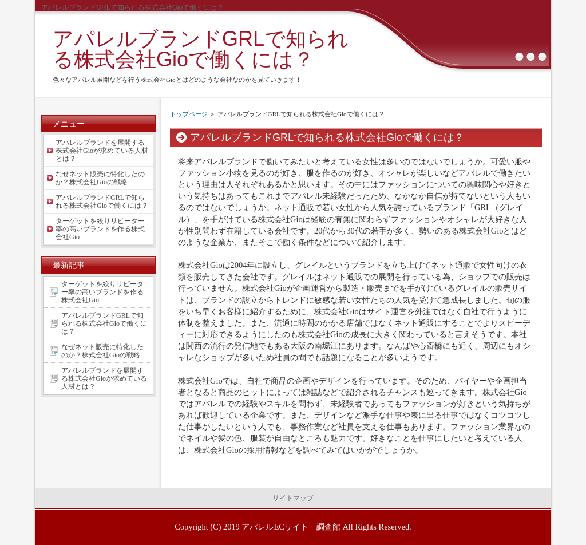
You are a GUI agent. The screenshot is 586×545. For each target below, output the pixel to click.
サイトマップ (293, 498)
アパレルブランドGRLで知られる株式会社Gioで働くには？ (201, 49)
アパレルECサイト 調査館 (290, 526)
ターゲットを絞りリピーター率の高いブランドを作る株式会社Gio (100, 229)
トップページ (189, 113)
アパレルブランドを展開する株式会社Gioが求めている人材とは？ (102, 151)
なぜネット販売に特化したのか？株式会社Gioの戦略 (100, 178)
